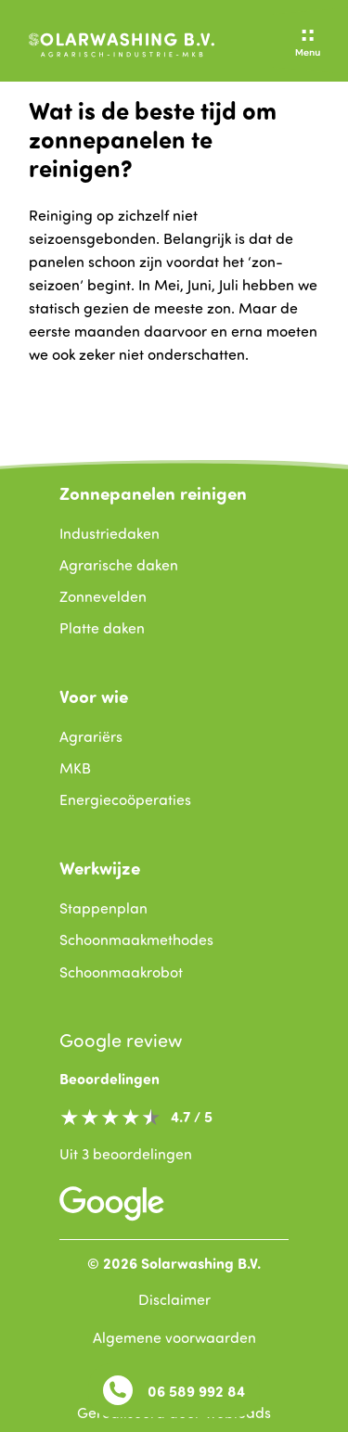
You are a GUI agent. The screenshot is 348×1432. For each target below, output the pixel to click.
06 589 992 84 (174, 1390)
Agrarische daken (118, 565)
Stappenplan (103, 908)
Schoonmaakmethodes (136, 939)
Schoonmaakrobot (121, 972)
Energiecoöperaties (125, 799)
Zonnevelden (103, 596)
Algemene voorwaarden (174, 1337)
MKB (75, 768)
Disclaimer (174, 1299)
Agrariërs (90, 736)
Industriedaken (109, 533)
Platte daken (102, 628)
